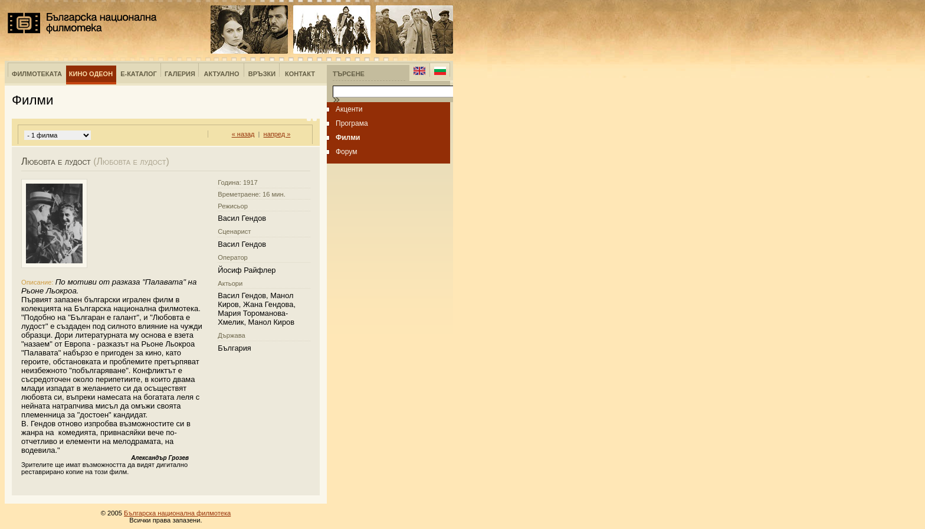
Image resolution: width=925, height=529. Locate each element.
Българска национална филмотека (82, 23)
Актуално (222, 73)
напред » (277, 134)
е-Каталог (138, 73)
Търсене (349, 73)
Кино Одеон (91, 73)
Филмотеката (37, 73)
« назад (243, 134)
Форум (346, 152)
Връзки (261, 73)
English (419, 71)
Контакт (300, 73)
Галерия (180, 73)
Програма (352, 123)
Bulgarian (440, 71)
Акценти (349, 109)
